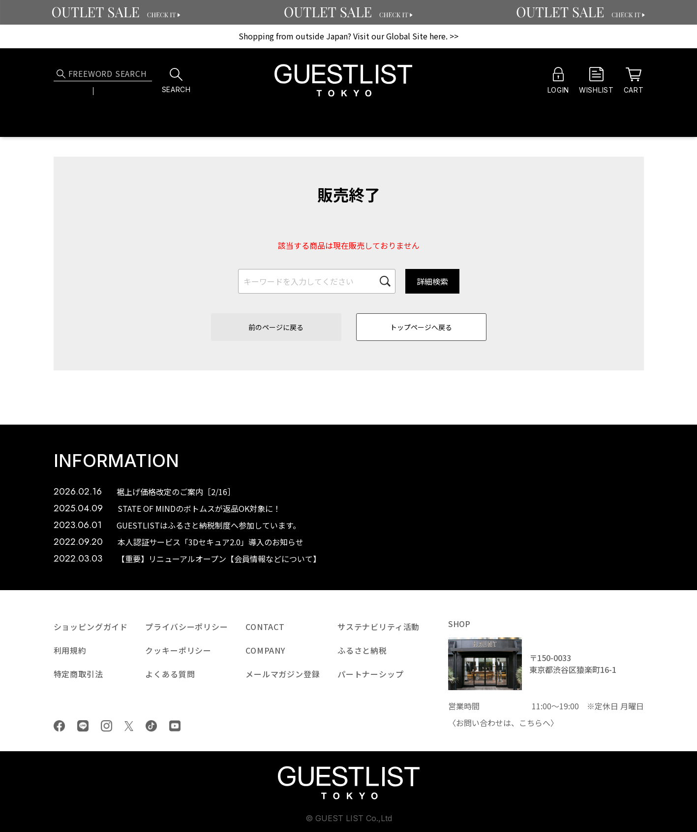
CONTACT (265, 626)
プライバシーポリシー (186, 626)
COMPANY (265, 650)
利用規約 (70, 650)
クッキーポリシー (178, 650)
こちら (531, 723)
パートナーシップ (370, 674)
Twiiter (129, 726)
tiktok (151, 726)
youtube (175, 726)
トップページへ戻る (421, 327)
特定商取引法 (78, 674)
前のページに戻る (275, 327)
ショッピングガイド (91, 626)
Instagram (106, 726)
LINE (83, 726)
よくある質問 (170, 674)
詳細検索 (432, 281)
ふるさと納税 (362, 650)
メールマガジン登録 (282, 674)
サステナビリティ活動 (378, 626)
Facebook (59, 726)
